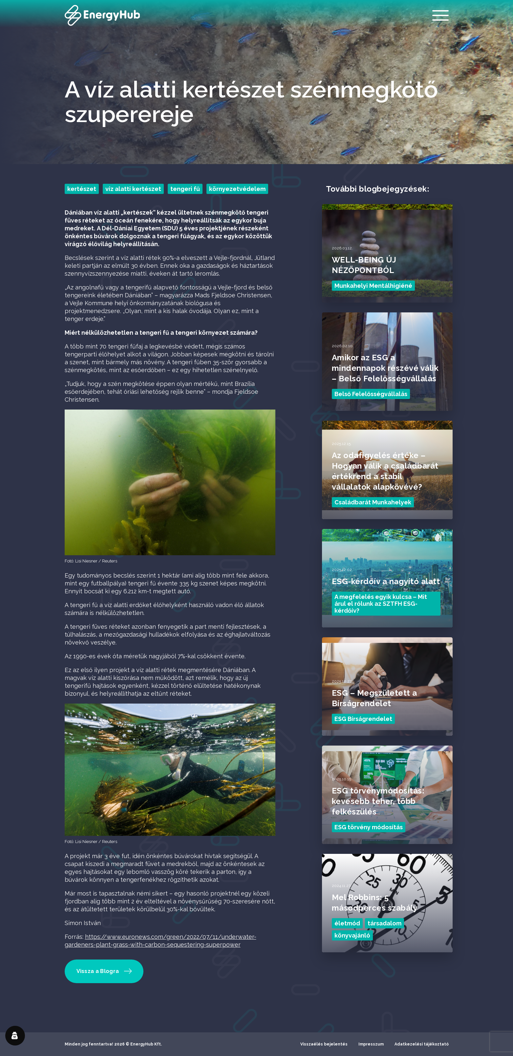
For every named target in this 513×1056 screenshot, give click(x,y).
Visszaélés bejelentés (324, 1044)
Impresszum (371, 1044)
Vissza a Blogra (104, 971)
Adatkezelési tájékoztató (422, 1044)
